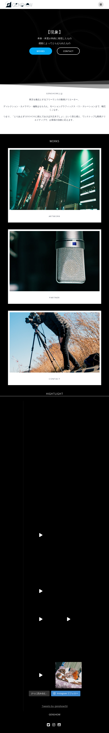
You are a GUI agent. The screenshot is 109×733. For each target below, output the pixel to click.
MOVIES (41, 51)
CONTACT (68, 51)
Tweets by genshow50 (55, 706)
